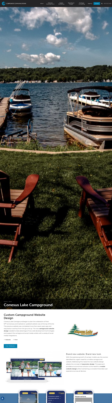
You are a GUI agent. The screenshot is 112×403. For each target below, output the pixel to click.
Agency (90, 3)
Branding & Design (71, 3)
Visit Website (10, 346)
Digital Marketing (61, 3)
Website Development (50, 3)
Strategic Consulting (82, 3)
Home (5, 301)
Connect (97, 3)
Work (41, 3)
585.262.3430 (107, 3)
